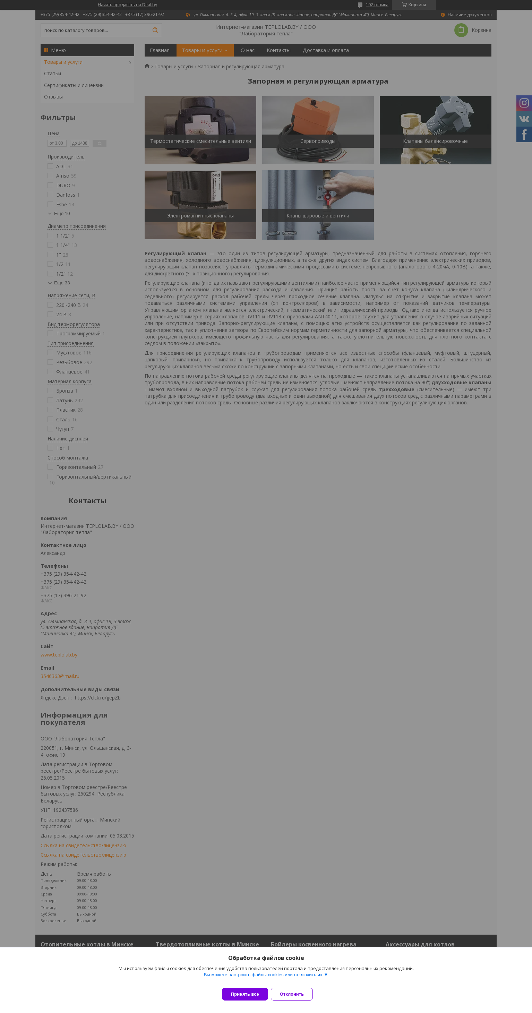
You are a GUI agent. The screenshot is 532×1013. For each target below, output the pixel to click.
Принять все (245, 994)
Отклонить (296, 994)
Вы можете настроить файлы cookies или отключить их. (264, 978)
